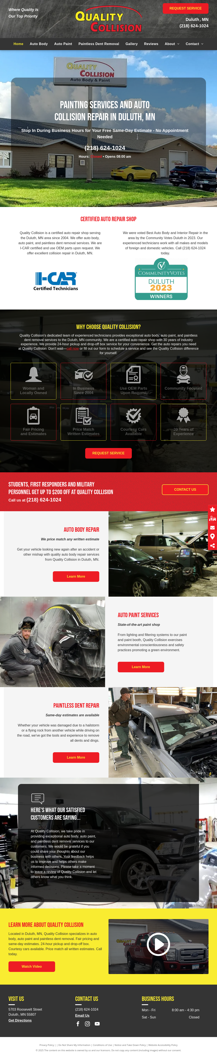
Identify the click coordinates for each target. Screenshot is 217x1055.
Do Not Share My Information (74, 1045)
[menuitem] (18, 44)
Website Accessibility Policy (163, 1045)
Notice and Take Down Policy (130, 1045)
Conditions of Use (102, 1045)
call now (73, 348)
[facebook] (78, 1024)
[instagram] (87, 1024)
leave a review (45, 872)
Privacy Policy (46, 1045)
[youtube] (97, 1024)
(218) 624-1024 (194, 25)
